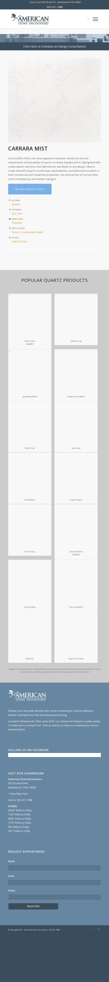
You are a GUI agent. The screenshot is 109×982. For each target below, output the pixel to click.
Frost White (29, 499)
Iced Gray (76, 448)
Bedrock (30, 658)
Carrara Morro (76, 551)
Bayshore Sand (76, 658)
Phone (11, 890)
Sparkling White (29, 396)
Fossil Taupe (76, 499)
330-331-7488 (55, 7)
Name (12, 861)
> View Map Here (18, 793)
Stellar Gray (76, 341)
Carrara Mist (30, 607)
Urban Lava (29, 341)
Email (12, 875)
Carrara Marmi (76, 607)
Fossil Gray (29, 551)
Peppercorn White (76, 396)
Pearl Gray (30, 448)
